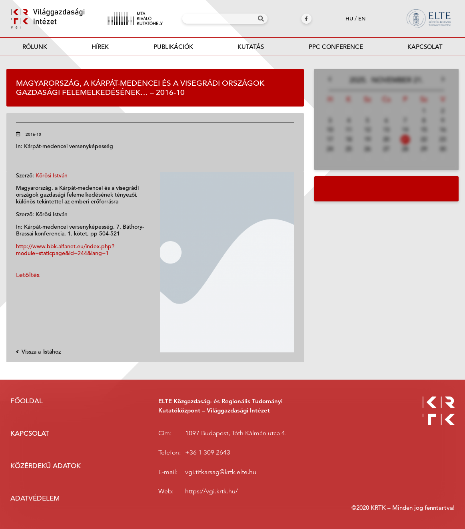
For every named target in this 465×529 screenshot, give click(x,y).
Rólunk (34, 46)
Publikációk (173, 49)
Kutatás (250, 46)
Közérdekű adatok (45, 466)
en (361, 18)
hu (349, 18)
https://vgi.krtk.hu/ (211, 491)
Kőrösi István (52, 175)
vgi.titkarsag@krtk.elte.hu (220, 472)
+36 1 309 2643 (207, 453)
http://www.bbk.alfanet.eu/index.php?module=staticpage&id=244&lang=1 (65, 250)
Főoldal (26, 401)
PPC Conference (336, 46)
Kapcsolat (425, 46)
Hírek (100, 46)
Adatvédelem (35, 498)
